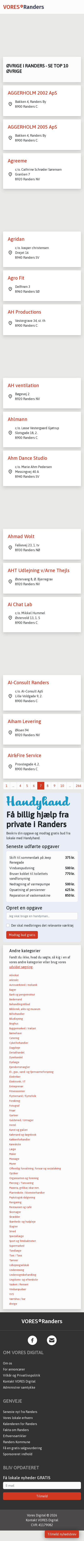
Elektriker (14, 1076)
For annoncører (14, 1369)
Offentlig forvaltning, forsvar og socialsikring (35, 1168)
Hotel (12, 1125)
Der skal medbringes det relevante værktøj (42, 925)
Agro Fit (16, 278)
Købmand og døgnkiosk (22, 1134)
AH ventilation (23, 385)
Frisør (12, 1110)
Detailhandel (17, 1052)
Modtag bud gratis (22, 935)
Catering (14, 1038)
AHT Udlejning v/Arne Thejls (38, 570)
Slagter (13, 1226)
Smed (12, 1231)
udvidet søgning (21, 967)
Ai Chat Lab (20, 604)
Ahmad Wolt (21, 536)
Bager (12, 989)
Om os (7, 1363)
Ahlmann (17, 419)
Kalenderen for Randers (20, 1424)
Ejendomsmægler (19, 1067)
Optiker (13, 1173)
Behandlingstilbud (19, 1004)
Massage (14, 1158)
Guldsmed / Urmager (21, 1120)
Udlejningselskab (19, 1265)
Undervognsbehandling (22, 1274)
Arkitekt (13, 980)
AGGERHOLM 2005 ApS (32, 127)
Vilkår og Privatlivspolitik (21, 1375)
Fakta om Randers (16, 1430)
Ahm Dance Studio (27, 458)
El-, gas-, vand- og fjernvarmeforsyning (31, 1071)
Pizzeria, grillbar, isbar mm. (24, 1187)
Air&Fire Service (24, 755)
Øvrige (13, 1303)
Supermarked (16, 1245)
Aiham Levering (24, 721)
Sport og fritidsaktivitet (22, 1240)
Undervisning (16, 1269)
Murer (12, 1163)
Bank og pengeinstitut (22, 994)
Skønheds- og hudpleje (22, 1221)
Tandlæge (15, 1250)
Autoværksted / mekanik (23, 984)
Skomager (15, 1211)
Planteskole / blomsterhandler (27, 1192)
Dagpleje (14, 1047)
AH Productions (24, 312)
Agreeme (17, 160)
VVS (11, 1294)
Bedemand (15, 999)
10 (62, 786)
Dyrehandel (16, 1057)
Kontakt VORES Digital (19, 1381)
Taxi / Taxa (15, 1255)
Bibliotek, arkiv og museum (24, 1009)
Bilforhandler (16, 1013)
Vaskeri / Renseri (18, 1284)
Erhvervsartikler (14, 1436)
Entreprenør (16, 1086)
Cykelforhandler (18, 1042)
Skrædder (14, 1216)
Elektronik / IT (17, 1081)
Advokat (14, 975)
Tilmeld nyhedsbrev (61, 1534)
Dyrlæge (14, 1062)
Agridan (16, 239)
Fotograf (14, 1105)
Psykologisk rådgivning (22, 1197)
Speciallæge (16, 1236)
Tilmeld (42, 1496)
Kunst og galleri (18, 1129)
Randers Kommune (16, 1442)
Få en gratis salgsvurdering (22, 1448)
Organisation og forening (24, 1178)
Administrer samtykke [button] (19, 1387)
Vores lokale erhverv (18, 1418)
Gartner (13, 1115)
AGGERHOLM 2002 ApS (32, 93)
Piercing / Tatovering (21, 1182)
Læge (12, 1149)
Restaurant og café (20, 1207)
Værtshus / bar (17, 1298)
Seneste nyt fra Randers (20, 1412)
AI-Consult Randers (28, 682)
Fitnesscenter (17, 1091)
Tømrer (13, 1260)
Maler (12, 1153)
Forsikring (14, 1100)
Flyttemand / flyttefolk (22, 1096)
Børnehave (15, 1033)
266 (78, 786)
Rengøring (15, 1202)
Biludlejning (16, 1018)
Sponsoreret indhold (17, 1454)
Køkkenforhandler (19, 1139)
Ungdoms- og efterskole (23, 1279)
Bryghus (13, 1023)
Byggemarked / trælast (22, 1028)
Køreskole (15, 1144)
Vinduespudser (17, 1289)
